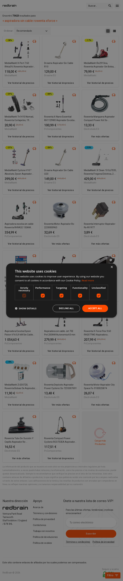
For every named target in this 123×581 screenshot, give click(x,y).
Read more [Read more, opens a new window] (88, 280)
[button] (25, 308)
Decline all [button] (66, 308)
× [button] (112, 267)
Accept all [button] (95, 308)
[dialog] (61, 290)
